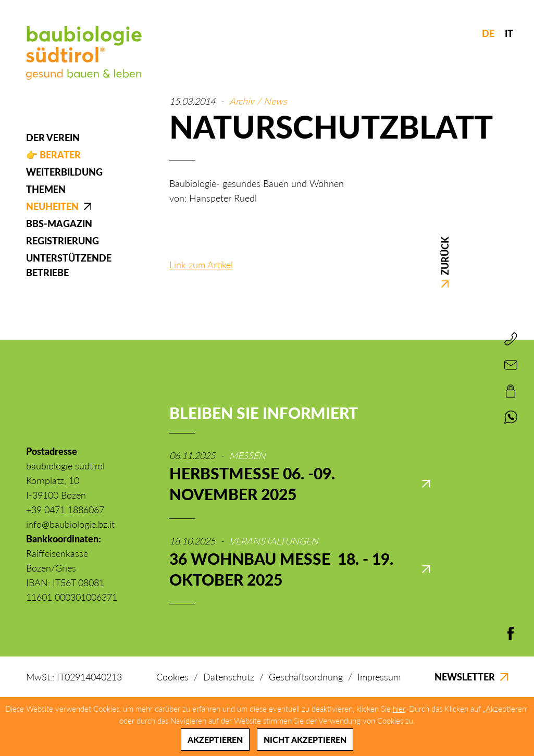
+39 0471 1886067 (65, 509)
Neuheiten (52, 206)
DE (488, 33)
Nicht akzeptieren (305, 740)
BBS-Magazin (59, 223)
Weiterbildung (64, 172)
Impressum (379, 677)
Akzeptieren (215, 740)
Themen (46, 189)
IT (509, 33)
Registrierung (62, 240)
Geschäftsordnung (306, 677)
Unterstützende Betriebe (68, 265)
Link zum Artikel (201, 264)
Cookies (172, 677)
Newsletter (471, 677)
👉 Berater (53, 154)
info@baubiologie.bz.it (70, 524)
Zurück (444, 262)
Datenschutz (228, 677)
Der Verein (53, 137)
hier (399, 708)
